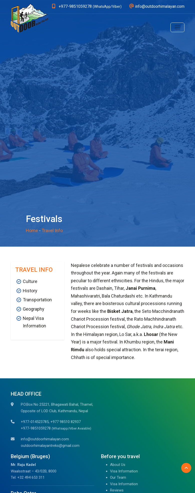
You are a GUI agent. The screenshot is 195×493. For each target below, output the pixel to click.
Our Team (118, 477)
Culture (30, 281)
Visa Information (124, 471)
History (30, 290)
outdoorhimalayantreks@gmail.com (50, 445)
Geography (33, 309)
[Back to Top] (186, 468)
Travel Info (52, 230)
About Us (117, 464)
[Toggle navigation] (177, 27)
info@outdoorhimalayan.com (45, 439)
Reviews (117, 490)
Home (32, 230)
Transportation (37, 299)
